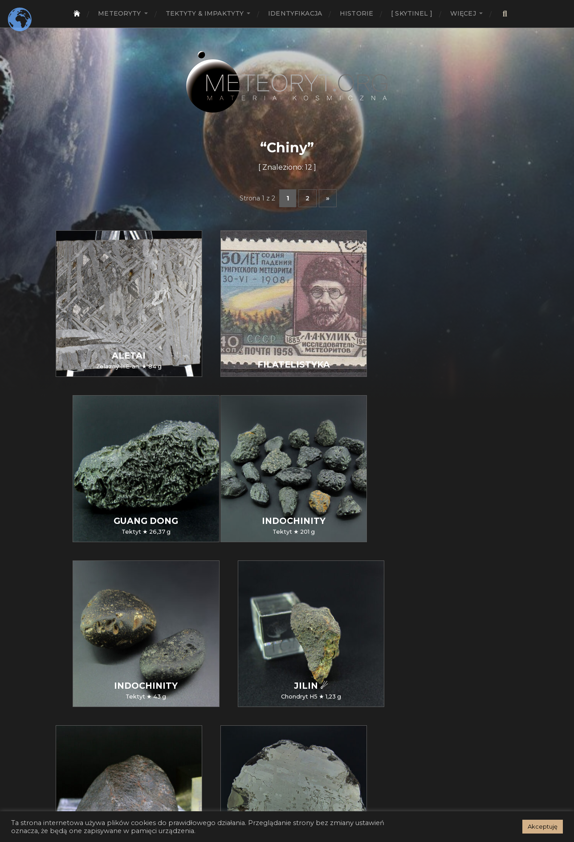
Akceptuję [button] (543, 826)
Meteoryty (119, 13)
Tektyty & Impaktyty (205, 13)
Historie (356, 13)
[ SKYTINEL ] (411, 13)
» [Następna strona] (328, 198)
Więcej (463, 13)
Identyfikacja (295, 13)
